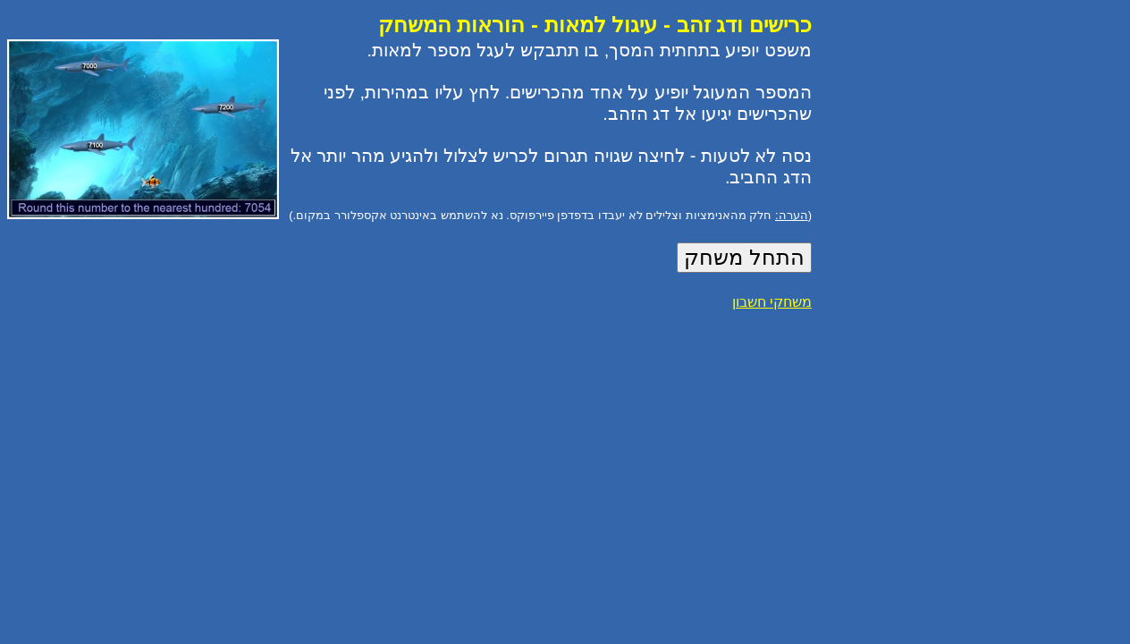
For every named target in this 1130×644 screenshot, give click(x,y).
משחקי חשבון (772, 301)
